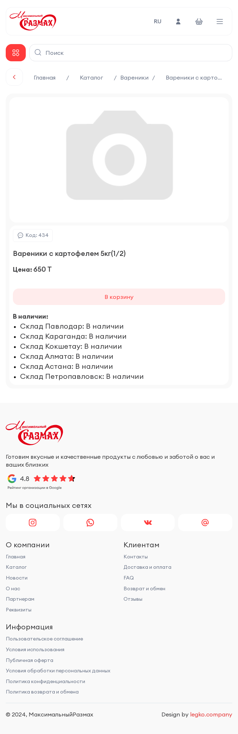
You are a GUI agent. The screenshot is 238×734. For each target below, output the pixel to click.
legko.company (211, 714)
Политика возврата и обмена (42, 691)
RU (157, 21)
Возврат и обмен (144, 588)
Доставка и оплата (147, 567)
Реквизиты (18, 609)
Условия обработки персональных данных (58, 670)
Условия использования (35, 649)
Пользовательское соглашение (44, 638)
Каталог (91, 77)
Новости (17, 578)
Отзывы (132, 599)
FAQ (128, 578)
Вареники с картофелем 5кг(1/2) (199, 77)
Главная (44, 77)
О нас (13, 588)
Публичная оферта (29, 660)
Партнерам (20, 599)
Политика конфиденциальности (45, 681)
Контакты (135, 556)
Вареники (134, 77)
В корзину (119, 296)
